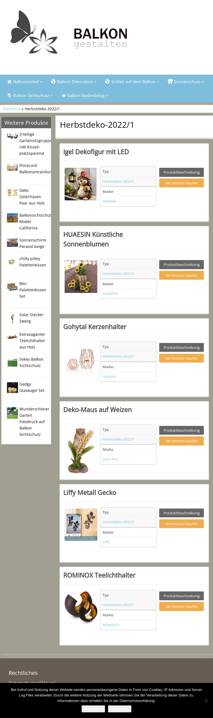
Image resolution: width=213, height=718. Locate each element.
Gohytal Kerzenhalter (94, 326)
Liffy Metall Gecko (89, 492)
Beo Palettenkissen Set (32, 290)
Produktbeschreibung (182, 172)
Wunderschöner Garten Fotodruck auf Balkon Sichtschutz (34, 421)
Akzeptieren (93, 709)
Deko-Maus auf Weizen (97, 409)
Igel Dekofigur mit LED (96, 151)
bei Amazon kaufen (181, 182)
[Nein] (206, 700)
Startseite (12, 108)
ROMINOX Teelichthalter (99, 575)
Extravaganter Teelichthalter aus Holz (32, 341)
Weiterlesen (119, 709)
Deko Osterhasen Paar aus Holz (32, 197)
